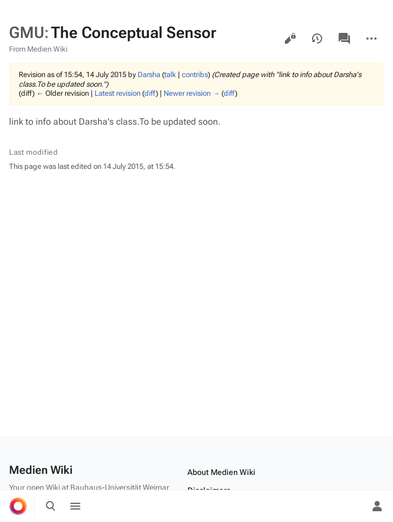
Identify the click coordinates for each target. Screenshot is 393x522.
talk (170, 74)
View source (290, 38)
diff (150, 93)
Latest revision (117, 93)
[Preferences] (352, 506)
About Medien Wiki (221, 472)
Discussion (344, 38)
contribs (195, 74)
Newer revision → (192, 93)
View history (317, 38)
